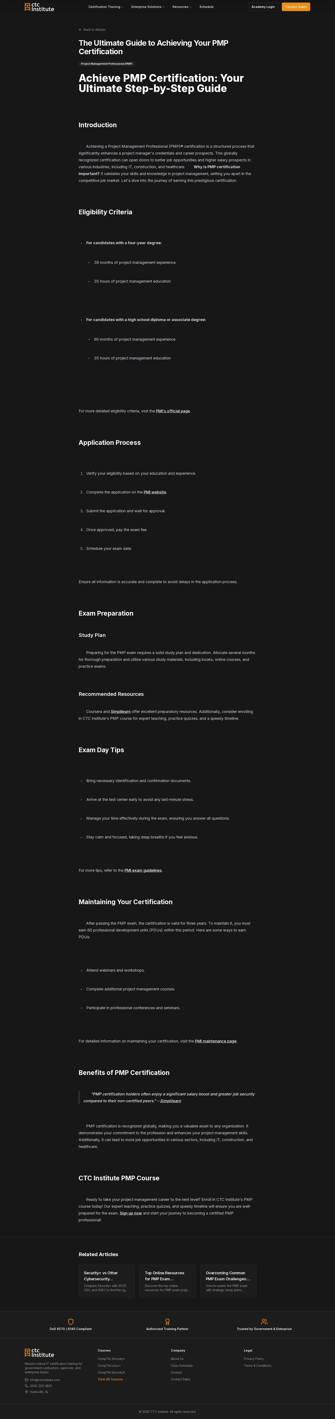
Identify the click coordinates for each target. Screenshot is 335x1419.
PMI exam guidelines (143, 870)
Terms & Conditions (257, 1365)
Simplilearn (121, 711)
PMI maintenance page (216, 1041)
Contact (176, 1372)
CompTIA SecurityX (111, 1372)
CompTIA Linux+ (109, 1365)
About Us (177, 1359)
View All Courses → (112, 1379)
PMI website (155, 492)
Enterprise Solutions (148, 7)
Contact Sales (296, 7)
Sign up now (131, 1213)
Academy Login (263, 7)
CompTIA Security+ (111, 1359)
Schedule (207, 7)
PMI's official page (173, 411)
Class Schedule (182, 1365)
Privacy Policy (254, 1359)
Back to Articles (92, 29)
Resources (182, 7)
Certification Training (106, 7)
